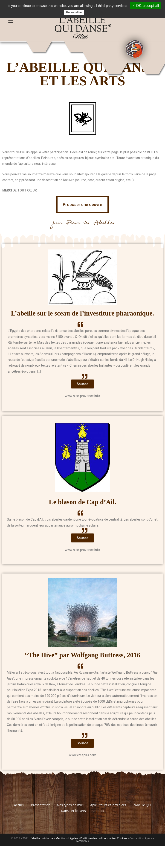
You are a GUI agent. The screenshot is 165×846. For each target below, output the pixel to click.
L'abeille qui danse (41, 838)
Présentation (40, 805)
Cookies (122, 838)
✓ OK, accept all (145, 6)
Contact (98, 810)
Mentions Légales (67, 838)
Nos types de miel (70, 805)
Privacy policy (96, 12)
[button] (82, 204)
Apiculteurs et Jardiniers (108, 805)
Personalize (74, 12)
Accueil (19, 805)
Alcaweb (81, 841)
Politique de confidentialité (97, 838)
